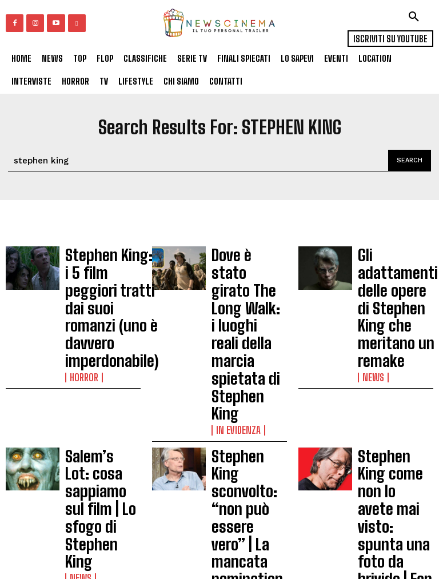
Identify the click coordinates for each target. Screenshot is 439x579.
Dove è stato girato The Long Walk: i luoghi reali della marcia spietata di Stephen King (248, 271)
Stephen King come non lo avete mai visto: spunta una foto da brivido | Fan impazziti (395, 344)
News (370, 304)
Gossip (372, 377)
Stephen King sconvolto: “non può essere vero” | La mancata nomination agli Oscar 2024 (245, 349)
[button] (414, 16)
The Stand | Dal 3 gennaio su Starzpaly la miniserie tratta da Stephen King (247, 427)
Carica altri (46, 549)
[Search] (409, 160)
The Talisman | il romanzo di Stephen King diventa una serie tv (102, 423)
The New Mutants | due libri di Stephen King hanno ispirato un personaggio (394, 423)
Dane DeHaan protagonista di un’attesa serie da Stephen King (246, 496)
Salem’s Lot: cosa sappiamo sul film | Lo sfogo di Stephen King (102, 339)
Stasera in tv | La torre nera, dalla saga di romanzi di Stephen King (99, 496)
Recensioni (232, 460)
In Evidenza (233, 304)
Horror (81, 304)
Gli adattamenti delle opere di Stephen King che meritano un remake (390, 271)
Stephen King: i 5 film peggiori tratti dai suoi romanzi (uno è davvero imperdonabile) (101, 271)
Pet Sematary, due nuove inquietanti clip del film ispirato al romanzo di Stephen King (395, 501)
